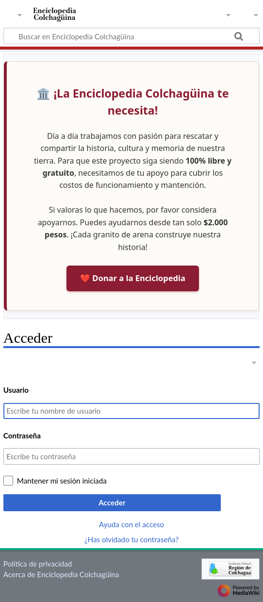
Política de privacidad (37, 563)
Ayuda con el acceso (131, 524)
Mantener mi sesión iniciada (62, 480)
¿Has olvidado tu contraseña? (131, 539)
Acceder (112, 502)
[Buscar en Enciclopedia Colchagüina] (131, 36)
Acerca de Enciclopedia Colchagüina (61, 574)
